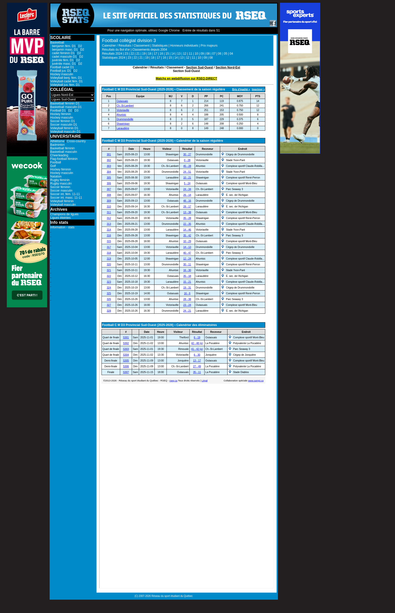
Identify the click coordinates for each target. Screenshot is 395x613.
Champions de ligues (64, 214)
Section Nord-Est (228, 67)
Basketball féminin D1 (65, 103)
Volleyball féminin (62, 201)
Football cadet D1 (62, 67)
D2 (80, 46)
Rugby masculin (61, 183)
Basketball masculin (63, 152)
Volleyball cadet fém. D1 (66, 81)
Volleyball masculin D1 (65, 131)
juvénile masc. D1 (63, 63)
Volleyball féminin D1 (64, 128)
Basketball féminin (62, 148)
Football (55, 162)
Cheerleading (59, 155)
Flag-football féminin (64, 159)
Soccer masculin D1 (63, 124)
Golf (53, 166)
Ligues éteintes (60, 218)
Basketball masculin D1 (66, 107)
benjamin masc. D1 (64, 49)
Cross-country (76, 141)
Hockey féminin (60, 114)
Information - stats (62, 227)
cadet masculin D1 (63, 56)
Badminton (57, 145)
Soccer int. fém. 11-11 (65, 194)
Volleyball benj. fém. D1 (66, 78)
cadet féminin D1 (62, 53)
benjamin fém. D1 (63, 46)
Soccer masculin (61, 190)
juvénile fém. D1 (62, 60)
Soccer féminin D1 (62, 121)
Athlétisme (57, 141)
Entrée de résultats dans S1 (201, 30)
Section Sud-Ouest (199, 67)
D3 (76, 110)
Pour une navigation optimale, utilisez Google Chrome (143, 30)
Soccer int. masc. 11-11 (66, 197)
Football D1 (58, 110)
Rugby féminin (60, 180)
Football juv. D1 (60, 71)
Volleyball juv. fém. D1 (65, 85)
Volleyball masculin (63, 204)
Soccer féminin (60, 187)
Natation (56, 176)
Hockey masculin (61, 74)
